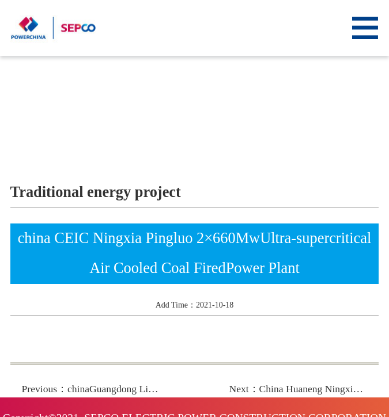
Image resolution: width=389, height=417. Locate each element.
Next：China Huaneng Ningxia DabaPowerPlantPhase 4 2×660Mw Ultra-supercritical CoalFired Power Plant (298, 389)
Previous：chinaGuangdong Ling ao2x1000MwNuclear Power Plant (91, 389)
